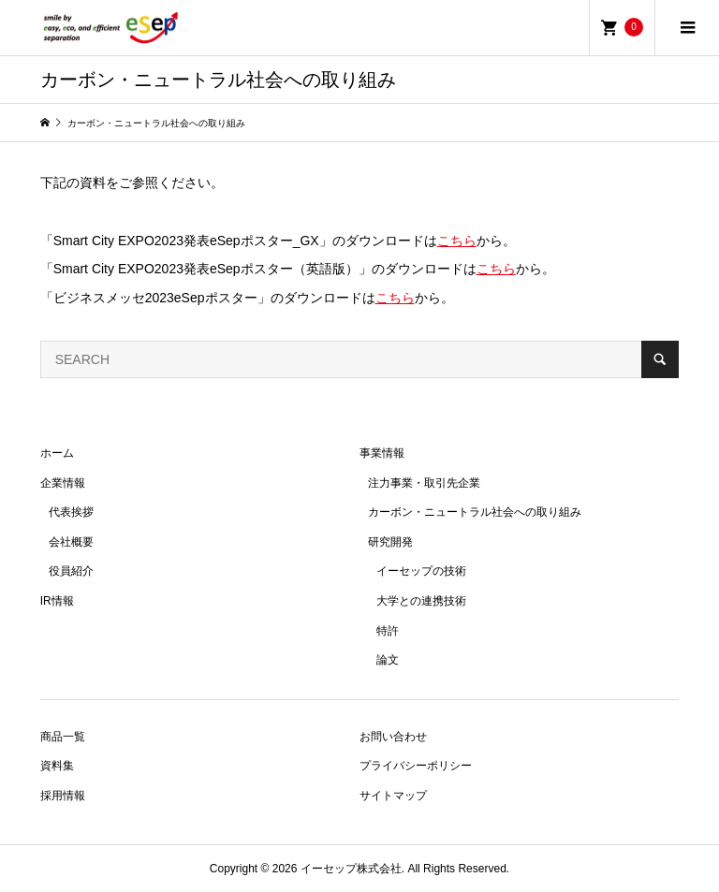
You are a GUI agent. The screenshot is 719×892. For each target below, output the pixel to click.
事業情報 (382, 453)
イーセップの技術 (421, 571)
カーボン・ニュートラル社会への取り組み (474, 512)
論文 (387, 659)
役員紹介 (71, 571)
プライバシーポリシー (416, 765)
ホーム (57, 453)
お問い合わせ (393, 736)
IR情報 (57, 600)
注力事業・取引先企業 (424, 483)
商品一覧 (62, 736)
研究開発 (390, 541)
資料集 (57, 765)
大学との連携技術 (421, 600)
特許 (387, 630)
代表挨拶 (71, 512)
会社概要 (71, 541)
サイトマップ (393, 795)
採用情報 (62, 795)
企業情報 (62, 483)
